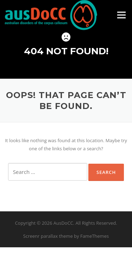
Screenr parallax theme (48, 236)
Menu (121, 15)
